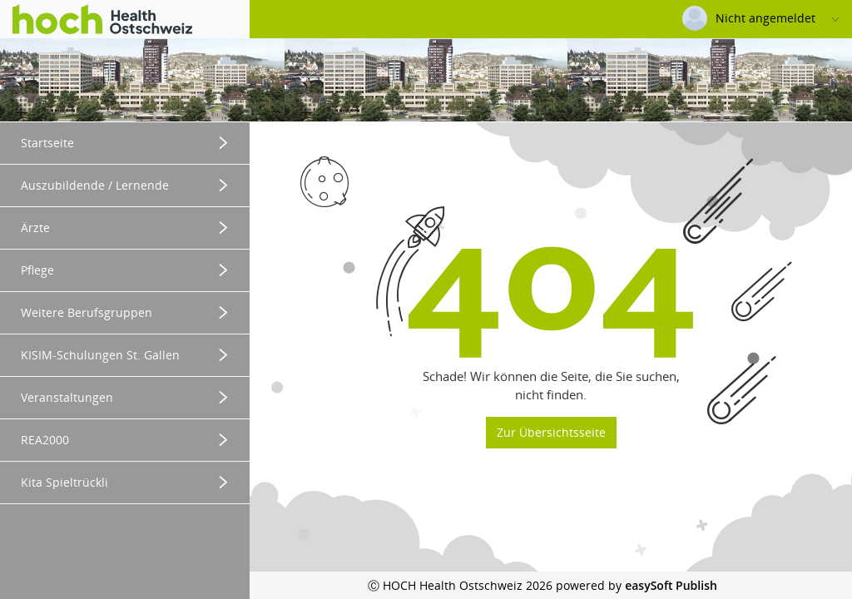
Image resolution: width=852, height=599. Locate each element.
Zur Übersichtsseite (551, 432)
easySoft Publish (671, 585)
